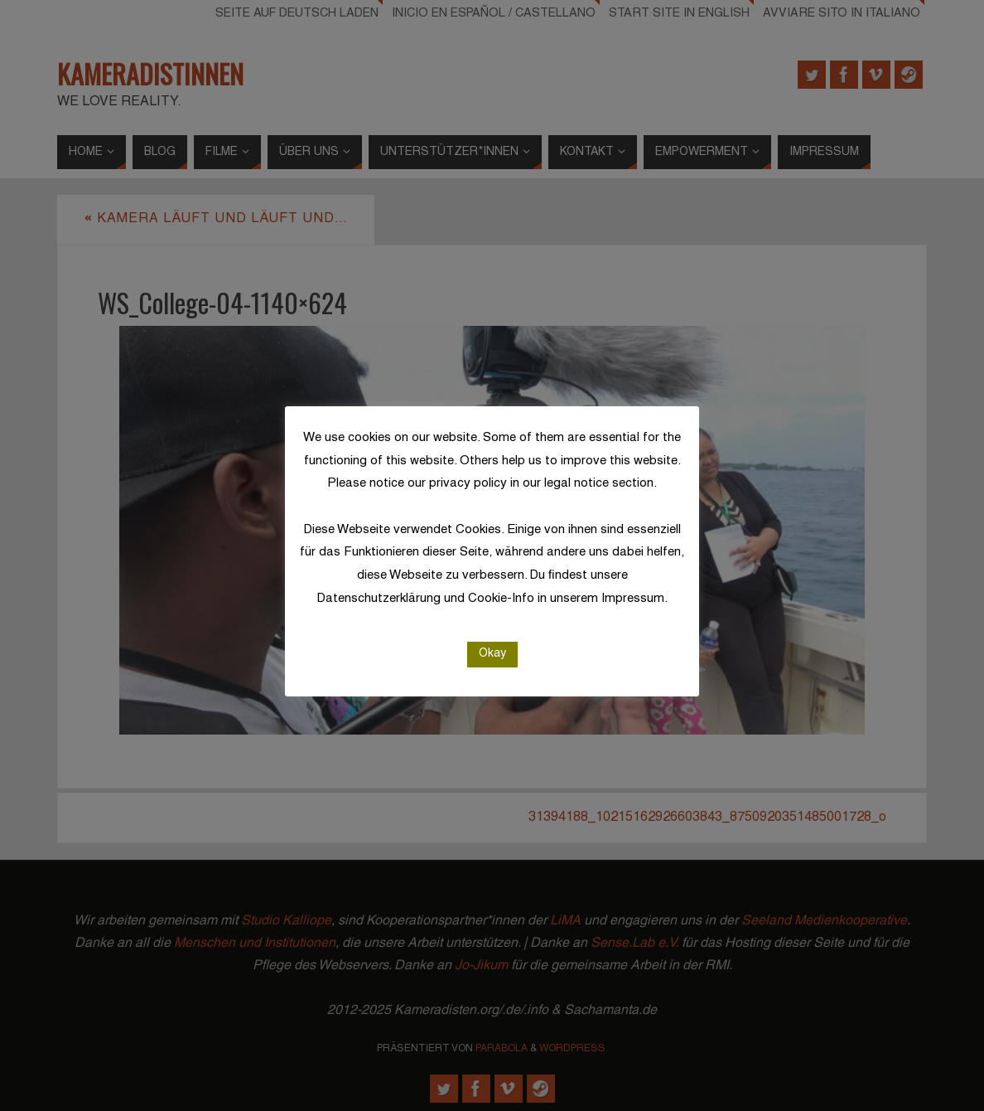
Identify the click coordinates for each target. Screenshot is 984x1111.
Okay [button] (492, 653)
